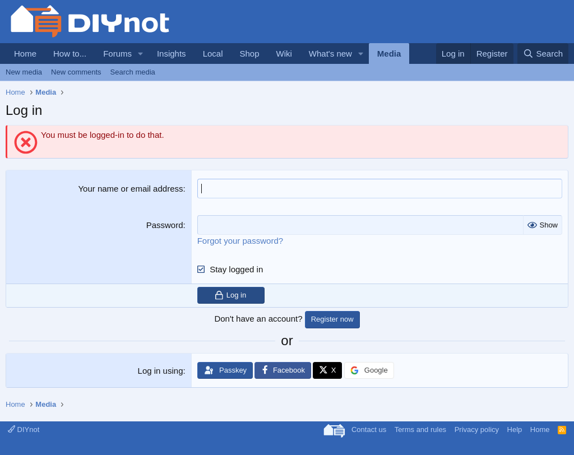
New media (24, 72)
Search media (132, 72)
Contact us (368, 429)
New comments (76, 72)
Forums (117, 53)
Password (164, 225)
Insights (171, 53)
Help (514, 429)
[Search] (542, 53)
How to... (69, 53)
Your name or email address (130, 188)
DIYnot (23, 429)
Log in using (160, 370)
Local (213, 53)
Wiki (284, 53)
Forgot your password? (240, 240)
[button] (141, 53)
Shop (249, 53)
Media (389, 53)
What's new (330, 53)
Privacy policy (477, 429)
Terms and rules (420, 429)
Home (25, 53)
